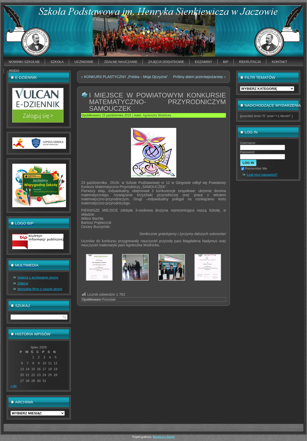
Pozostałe (109, 299)
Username (247, 143)
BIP (225, 62)
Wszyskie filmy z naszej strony (39, 289)
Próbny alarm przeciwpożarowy (198, 77)
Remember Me (254, 168)
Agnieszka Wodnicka (157, 115)
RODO (14, 71)
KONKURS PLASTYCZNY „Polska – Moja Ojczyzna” (126, 77)
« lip (13, 386)
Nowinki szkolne (24, 62)
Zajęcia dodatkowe (166, 62)
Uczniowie (83, 62)
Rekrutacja (250, 62)
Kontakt (279, 62)
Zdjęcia (22, 283)
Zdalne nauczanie (120, 62)
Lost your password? (262, 175)
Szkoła (56, 62)
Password (247, 152)
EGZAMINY (203, 62)
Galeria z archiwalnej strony (37, 277)
